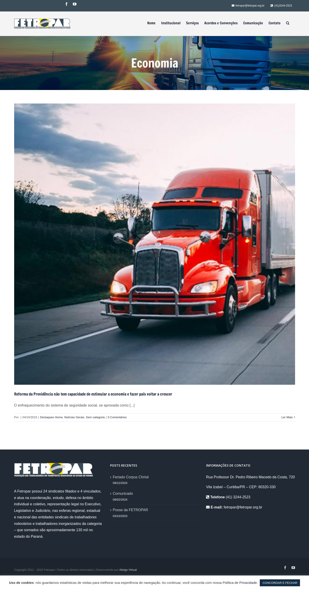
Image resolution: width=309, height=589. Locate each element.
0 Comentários (117, 417)
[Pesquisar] (287, 23)
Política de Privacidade (240, 583)
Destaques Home (51, 417)
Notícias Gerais (74, 417)
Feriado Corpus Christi (131, 477)
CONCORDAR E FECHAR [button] (279, 583)
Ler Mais (287, 417)
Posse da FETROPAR (130, 510)
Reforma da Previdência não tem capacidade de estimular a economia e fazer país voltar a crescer (93, 394)
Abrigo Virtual (128, 569)
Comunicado (123, 493)
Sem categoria (95, 417)
